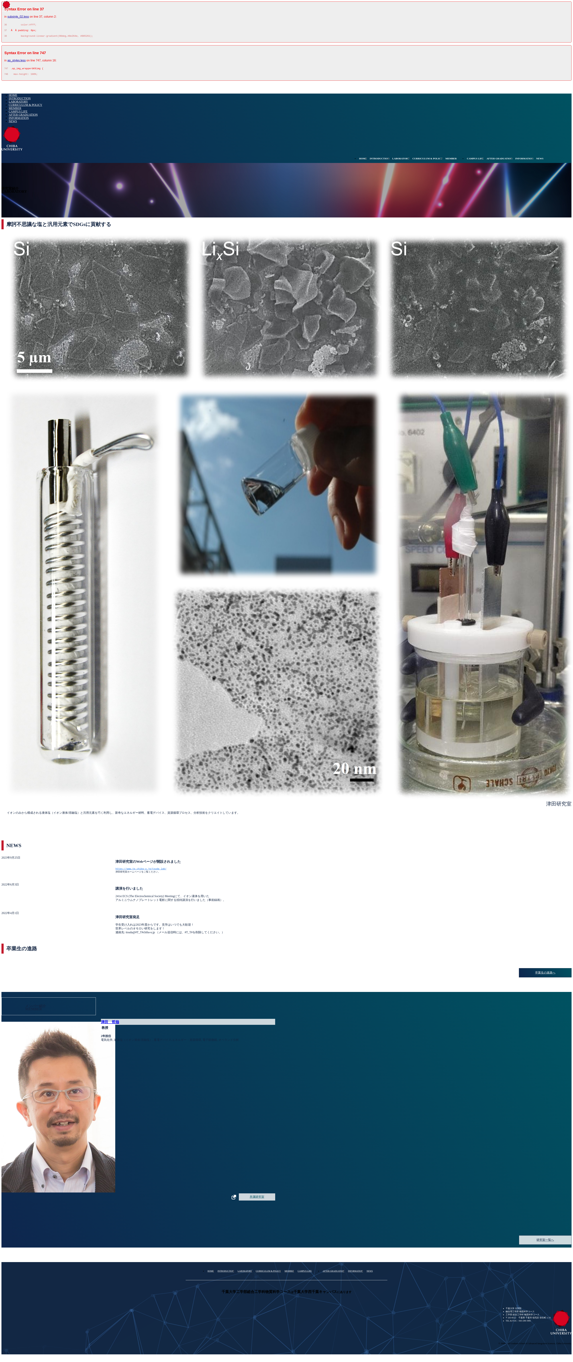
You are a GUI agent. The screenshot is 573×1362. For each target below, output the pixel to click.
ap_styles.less (16, 62)
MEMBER (15, 110)
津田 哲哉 (110, 1025)
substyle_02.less (18, 16)
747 (6, 70)
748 (6, 77)
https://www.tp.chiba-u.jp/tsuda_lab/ (140, 871)
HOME (13, 97)
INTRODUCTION (20, 101)
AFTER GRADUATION (23, 117)
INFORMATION (19, 120)
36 (5, 25)
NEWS (13, 124)
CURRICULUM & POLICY (25, 107)
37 (5, 31)
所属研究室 (257, 1200)
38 (5, 37)
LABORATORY (18, 104)
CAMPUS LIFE (18, 114)
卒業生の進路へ (545, 976)
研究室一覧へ (545, 1243)
